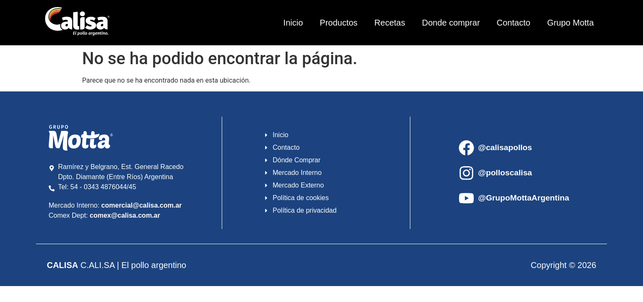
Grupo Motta (570, 22)
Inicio (293, 22)
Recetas (389, 22)
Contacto (513, 22)
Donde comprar (451, 22)
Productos (338, 22)
